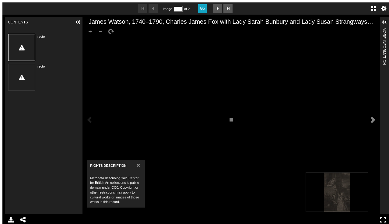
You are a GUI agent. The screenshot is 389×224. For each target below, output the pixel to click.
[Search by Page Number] (178, 9)
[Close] (138, 165)
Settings (383, 8)
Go (202, 8)
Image (167, 9)
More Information (384, 30)
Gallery (373, 8)
